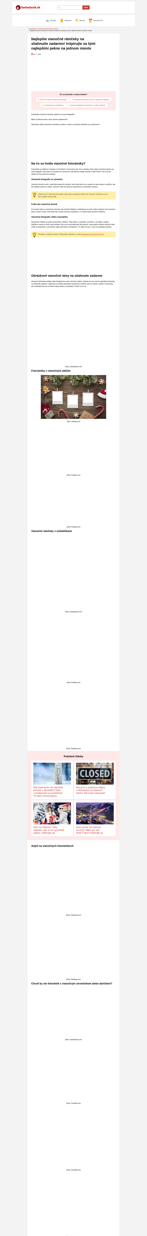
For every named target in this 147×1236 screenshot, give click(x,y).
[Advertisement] (73, 73)
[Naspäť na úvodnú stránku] (29, 7)
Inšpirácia (65, 21)
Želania (80, 21)
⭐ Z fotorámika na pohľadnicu (53, 105)
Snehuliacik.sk (33, 28)
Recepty (51, 21)
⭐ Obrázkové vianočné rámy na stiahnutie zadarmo (90, 100)
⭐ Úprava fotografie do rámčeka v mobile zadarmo (86, 105)
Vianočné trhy (95, 21)
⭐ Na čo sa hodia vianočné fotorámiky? (52, 100)
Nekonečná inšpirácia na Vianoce (48, 28)
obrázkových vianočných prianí (93, 234)
